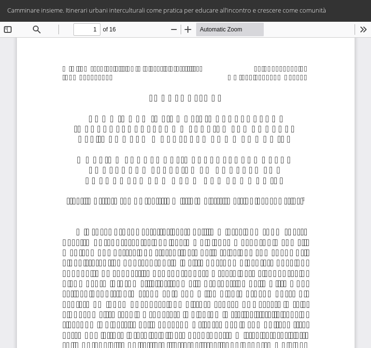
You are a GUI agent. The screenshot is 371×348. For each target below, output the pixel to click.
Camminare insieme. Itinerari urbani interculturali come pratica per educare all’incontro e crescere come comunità (166, 10)
